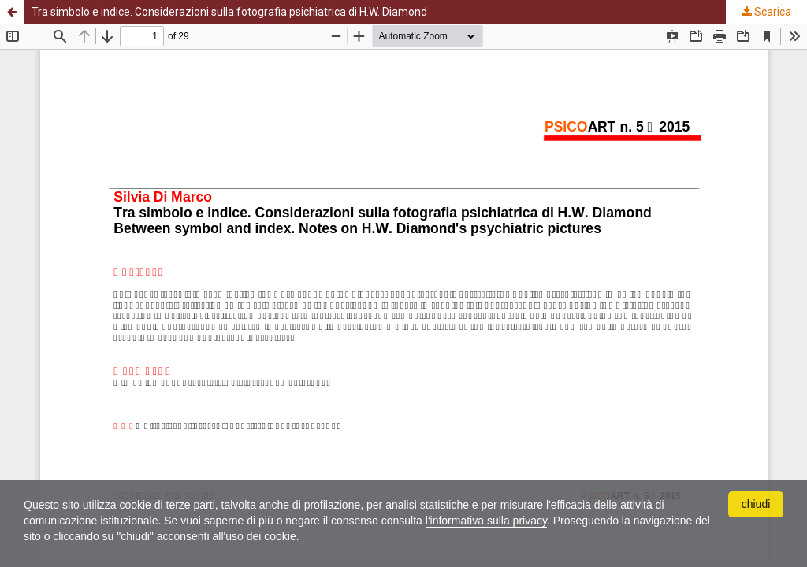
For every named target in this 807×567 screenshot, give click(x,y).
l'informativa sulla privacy (486, 520)
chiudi (756, 504)
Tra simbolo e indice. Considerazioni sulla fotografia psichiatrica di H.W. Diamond (229, 12)
